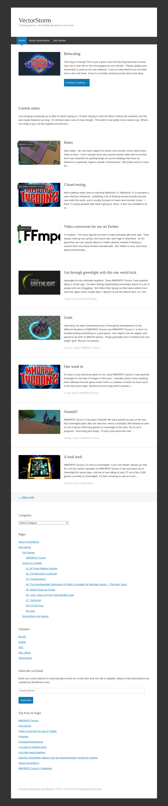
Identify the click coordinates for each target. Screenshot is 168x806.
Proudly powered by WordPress (36, 788)
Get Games (59, 40)
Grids (68, 317)
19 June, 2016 (71, 348)
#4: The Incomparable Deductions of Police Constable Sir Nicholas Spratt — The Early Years (76, 584)
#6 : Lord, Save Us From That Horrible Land (50, 595)
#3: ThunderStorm (36, 579)
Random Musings (88, 299)
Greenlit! (71, 412)
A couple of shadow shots (32, 747)
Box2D (22, 636)
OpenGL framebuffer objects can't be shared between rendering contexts (58, 757)
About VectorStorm (39, 40)
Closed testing (75, 184)
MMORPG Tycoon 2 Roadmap (35, 768)
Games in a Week (32, 563)
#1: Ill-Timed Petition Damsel (41, 568)
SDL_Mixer (25, 652)
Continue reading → (77, 82)
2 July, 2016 (70, 299)
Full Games (23, 186)
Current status (29, 108)
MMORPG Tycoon (26, 144)
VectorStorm (35, 20)
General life (24, 228)
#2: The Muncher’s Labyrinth (41, 573)
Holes (68, 142)
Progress (23, 736)
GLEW (22, 642)
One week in (73, 366)
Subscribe (25, 700)
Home (22, 40)
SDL (21, 647)
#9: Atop (30, 610)
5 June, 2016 (70, 393)
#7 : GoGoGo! (33, 600)
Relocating (72, 54)
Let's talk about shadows (32, 752)
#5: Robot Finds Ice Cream (40, 589)
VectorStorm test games (35, 616)
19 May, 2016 (71, 483)
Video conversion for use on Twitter (91, 226)
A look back (73, 457)
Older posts (26, 497)
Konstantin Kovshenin (90, 788)
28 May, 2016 (71, 438)
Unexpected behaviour (31, 741)
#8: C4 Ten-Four (35, 605)
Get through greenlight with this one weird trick (100, 272)
